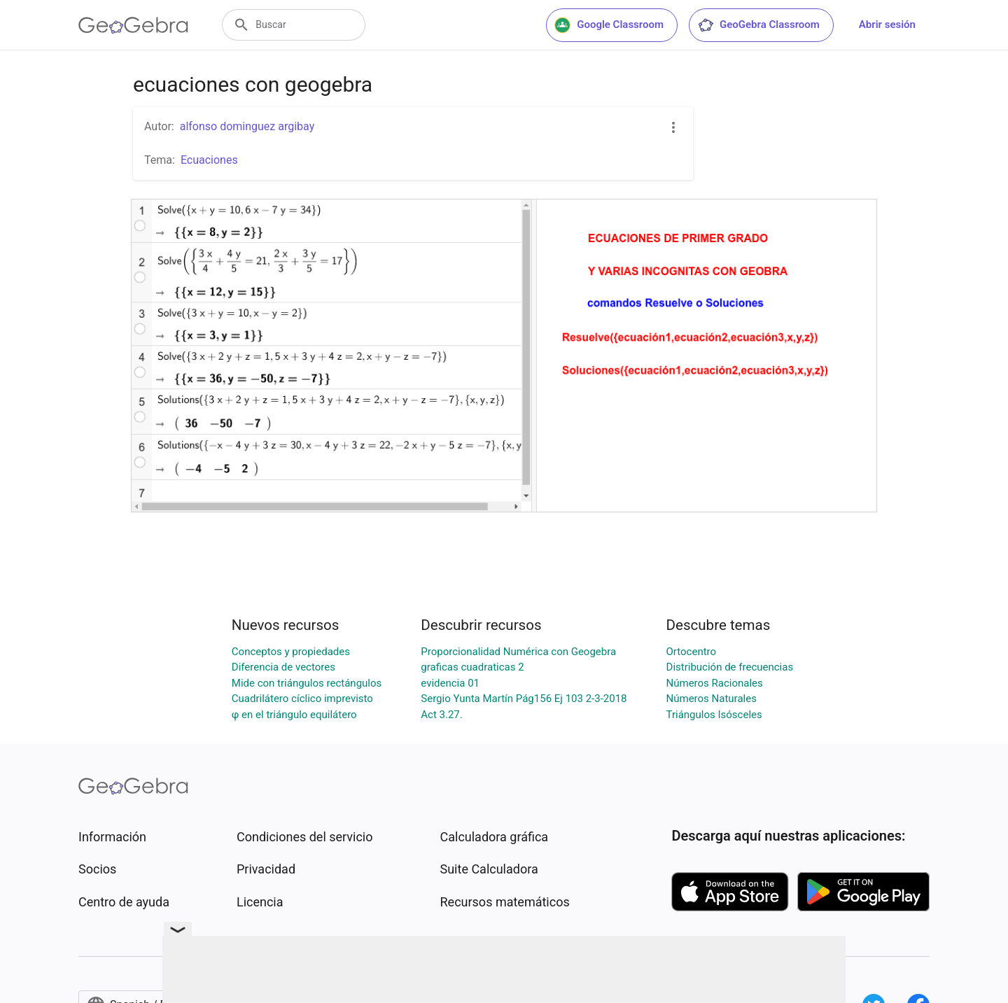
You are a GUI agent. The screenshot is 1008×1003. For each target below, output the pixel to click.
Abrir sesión (887, 24)
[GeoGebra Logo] (133, 25)
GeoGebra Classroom (758, 25)
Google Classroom (609, 25)
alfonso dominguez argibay (247, 126)
